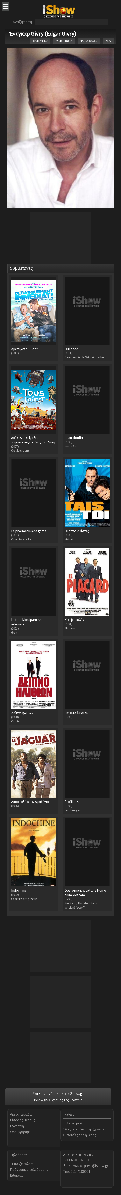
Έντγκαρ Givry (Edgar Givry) (42, 33)
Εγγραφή (17, 1126)
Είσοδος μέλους (22, 1120)
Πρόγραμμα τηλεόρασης (29, 1169)
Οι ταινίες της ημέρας (79, 1134)
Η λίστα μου (72, 1123)
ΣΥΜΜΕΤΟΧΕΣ (64, 41)
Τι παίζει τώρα (21, 1163)
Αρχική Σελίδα (21, 1114)
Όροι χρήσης (20, 1131)
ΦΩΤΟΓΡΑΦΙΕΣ (89, 41)
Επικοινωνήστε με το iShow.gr (58, 1093)
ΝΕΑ (108, 41)
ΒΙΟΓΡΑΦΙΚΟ (40, 41)
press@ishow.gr (96, 1165)
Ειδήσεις (16, 1175)
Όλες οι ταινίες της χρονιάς (84, 1129)
